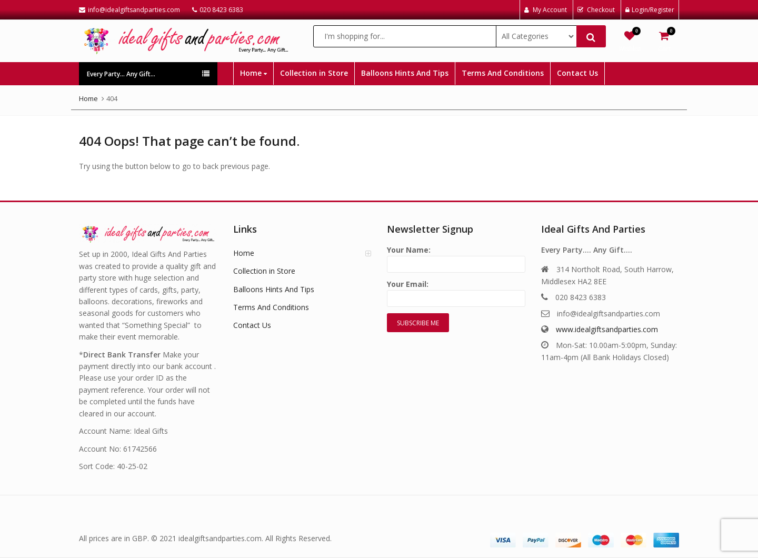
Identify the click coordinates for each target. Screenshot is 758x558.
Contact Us (577, 73)
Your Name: (456, 257)
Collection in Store (314, 73)
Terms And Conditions (503, 73)
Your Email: (456, 291)
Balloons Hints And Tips (404, 73)
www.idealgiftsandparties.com (607, 329)
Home (253, 73)
